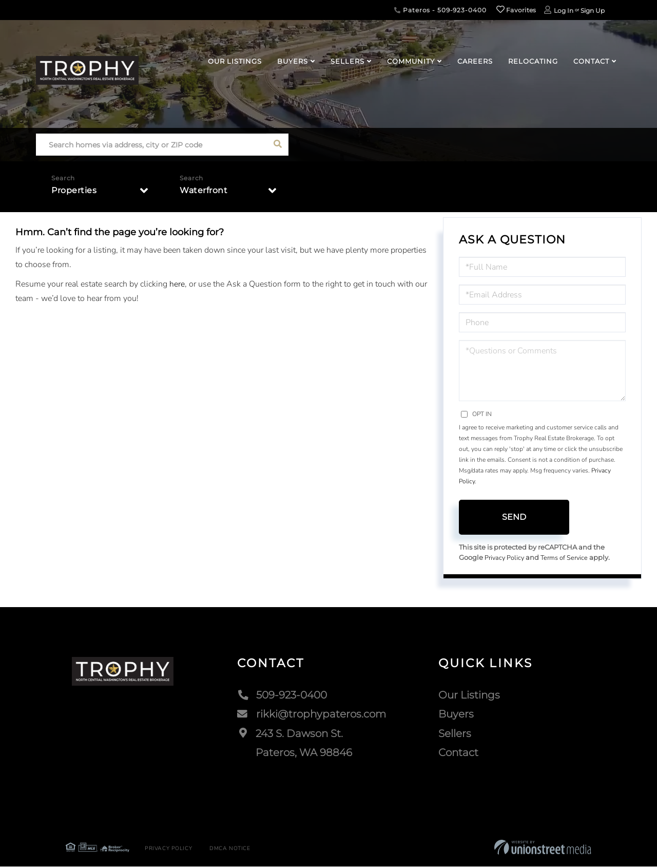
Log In (563, 10)
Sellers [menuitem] (347, 61)
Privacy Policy (505, 557)
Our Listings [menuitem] (235, 61)
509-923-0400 (282, 695)
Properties (73, 191)
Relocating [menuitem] (533, 61)
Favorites (516, 10)
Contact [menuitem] (591, 61)
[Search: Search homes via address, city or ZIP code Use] (151, 145)
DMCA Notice (225, 849)
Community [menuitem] (411, 61)
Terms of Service (566, 557)
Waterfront (203, 191)
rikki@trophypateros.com (311, 714)
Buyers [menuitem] (292, 61)
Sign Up (593, 10)
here (177, 284)
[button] (277, 145)
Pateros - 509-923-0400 (440, 10)
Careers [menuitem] (475, 61)
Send (514, 517)
